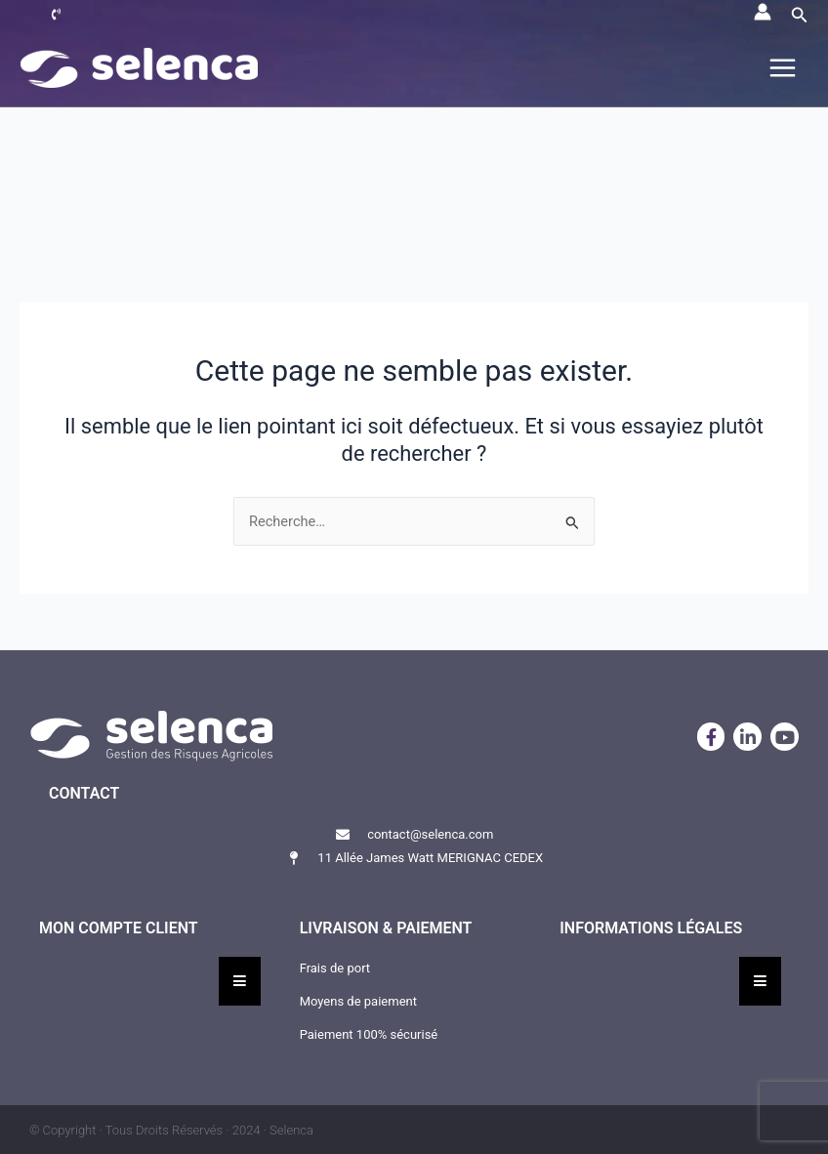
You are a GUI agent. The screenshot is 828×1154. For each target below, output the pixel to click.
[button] (799, 15)
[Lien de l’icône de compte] (762, 12)
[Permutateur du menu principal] (782, 68)
